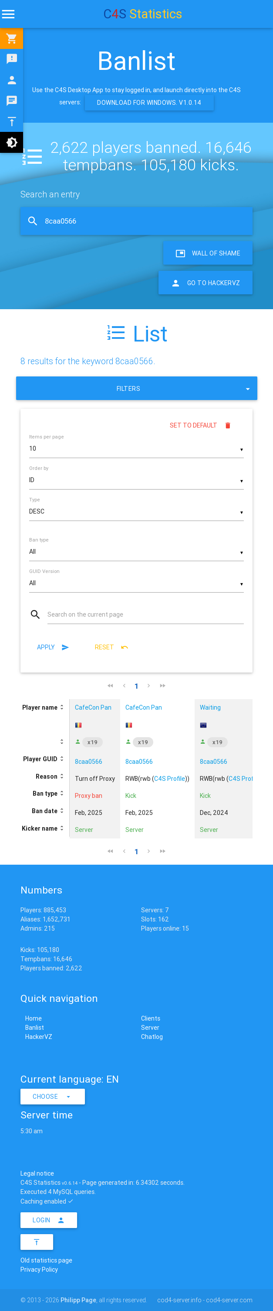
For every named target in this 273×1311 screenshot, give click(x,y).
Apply (53, 647)
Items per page (46, 437)
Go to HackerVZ (205, 282)
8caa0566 (88, 762)
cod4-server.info (179, 1300)
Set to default (201, 425)
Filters (185, 388)
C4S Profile (169, 779)
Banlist (34, 1028)
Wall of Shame (207, 253)
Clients (150, 1018)
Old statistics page (46, 1260)
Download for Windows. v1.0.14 (149, 103)
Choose (53, 1096)
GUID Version (44, 571)
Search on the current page (85, 614)
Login (49, 1220)
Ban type (39, 540)
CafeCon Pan (93, 707)
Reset (111, 647)
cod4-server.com (229, 1300)
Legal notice (37, 1173)
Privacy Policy (39, 1269)
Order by (38, 468)
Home (33, 1018)
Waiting (210, 707)
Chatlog (152, 1037)
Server (150, 1028)
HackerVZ (38, 1037)
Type (34, 500)
